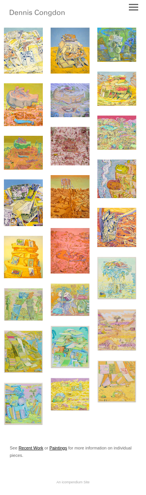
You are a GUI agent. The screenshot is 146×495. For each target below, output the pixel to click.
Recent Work (31, 448)
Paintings (58, 448)
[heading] (37, 14)
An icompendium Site (73, 482)
